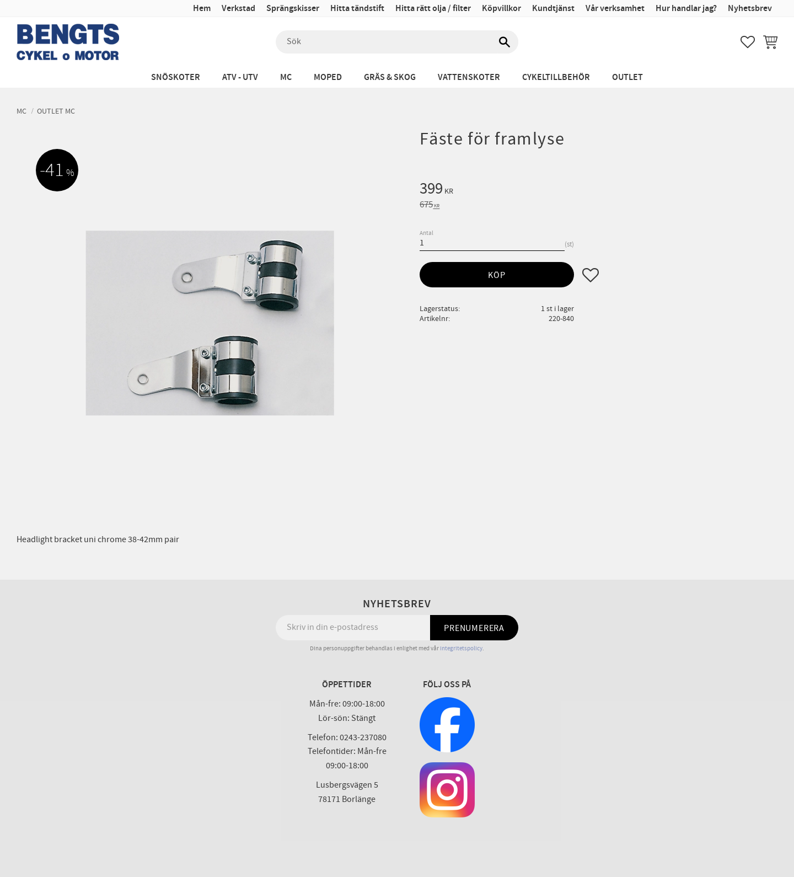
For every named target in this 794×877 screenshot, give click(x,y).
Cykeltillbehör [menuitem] (556, 77)
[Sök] (504, 42)
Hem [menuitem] (202, 8)
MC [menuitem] (286, 77)
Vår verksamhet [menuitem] (615, 8)
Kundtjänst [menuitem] (553, 8)
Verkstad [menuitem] (238, 8)
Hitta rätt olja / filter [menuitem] (433, 8)
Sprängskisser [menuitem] (292, 8)
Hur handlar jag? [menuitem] (686, 8)
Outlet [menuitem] (627, 77)
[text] (598, 190)
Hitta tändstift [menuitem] (357, 8)
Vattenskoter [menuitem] (469, 77)
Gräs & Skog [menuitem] (390, 77)
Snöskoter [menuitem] (175, 77)
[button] (748, 42)
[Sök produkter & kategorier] (397, 42)
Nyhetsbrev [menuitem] (750, 8)
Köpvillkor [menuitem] (501, 8)
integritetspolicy (461, 648)
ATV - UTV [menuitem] (240, 77)
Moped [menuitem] (328, 77)
